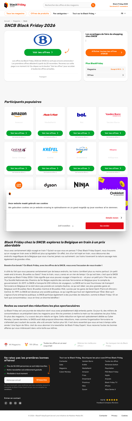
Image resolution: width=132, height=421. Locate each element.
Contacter (63, 361)
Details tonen (112, 218)
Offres (105, 75)
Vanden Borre (113, 122)
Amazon (19, 122)
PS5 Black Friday (111, 372)
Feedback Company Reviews (107, 403)
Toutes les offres (111, 361)
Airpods (108, 379)
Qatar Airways (19, 157)
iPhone (107, 386)
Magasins (16, 21)
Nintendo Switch (111, 365)
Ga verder (104, 226)
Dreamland (82, 157)
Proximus (86, 382)
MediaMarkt (50, 122)
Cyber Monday (65, 372)
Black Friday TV (111, 382)
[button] (112, 400)
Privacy (114, 416)
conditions (8, 389)
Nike (84, 386)
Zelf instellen (65, 226)
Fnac (84, 375)
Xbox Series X (110, 389)
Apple (107, 375)
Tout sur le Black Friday (83, 13)
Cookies (125, 416)
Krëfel (50, 157)
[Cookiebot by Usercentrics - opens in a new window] (112, 194)
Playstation (109, 368)
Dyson (84, 389)
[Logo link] (6, 404)
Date (61, 365)
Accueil (7, 21)
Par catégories (60, 13)
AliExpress (113, 157)
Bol (81, 122)
